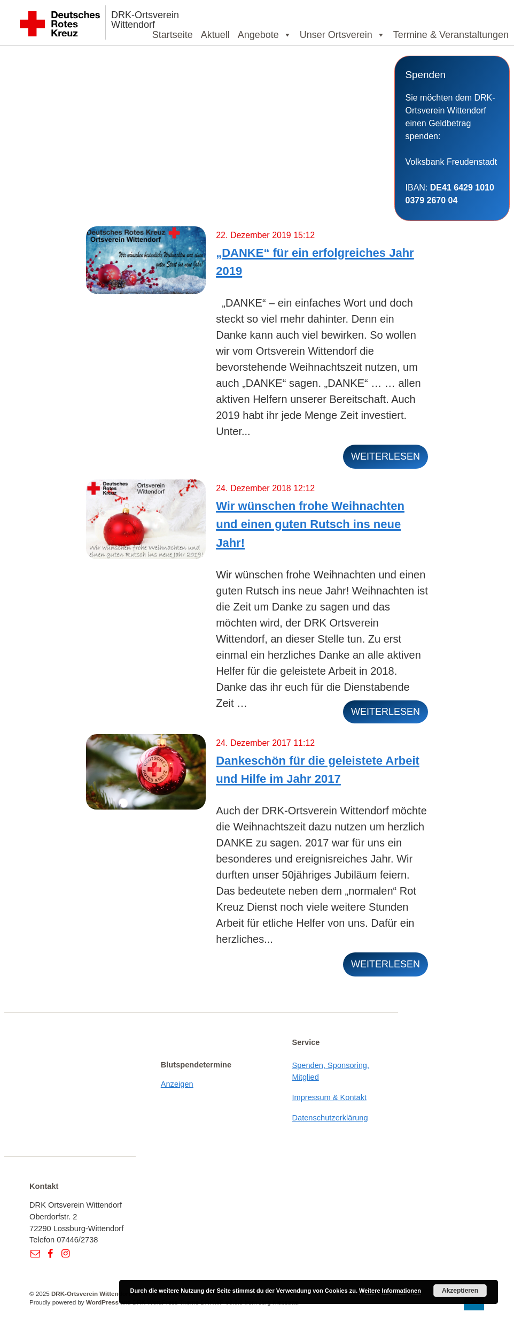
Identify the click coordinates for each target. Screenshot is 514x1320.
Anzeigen (177, 1084)
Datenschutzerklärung (330, 1117)
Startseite (172, 34)
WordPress (102, 1302)
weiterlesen (385, 456)
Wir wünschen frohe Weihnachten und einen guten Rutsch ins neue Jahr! (310, 524)
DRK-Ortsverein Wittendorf (145, 19)
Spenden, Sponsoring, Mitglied (330, 1071)
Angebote (265, 34)
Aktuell (215, 34)
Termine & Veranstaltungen (451, 34)
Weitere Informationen (390, 1290)
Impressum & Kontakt (329, 1097)
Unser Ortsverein (342, 34)
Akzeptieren (460, 1290)
